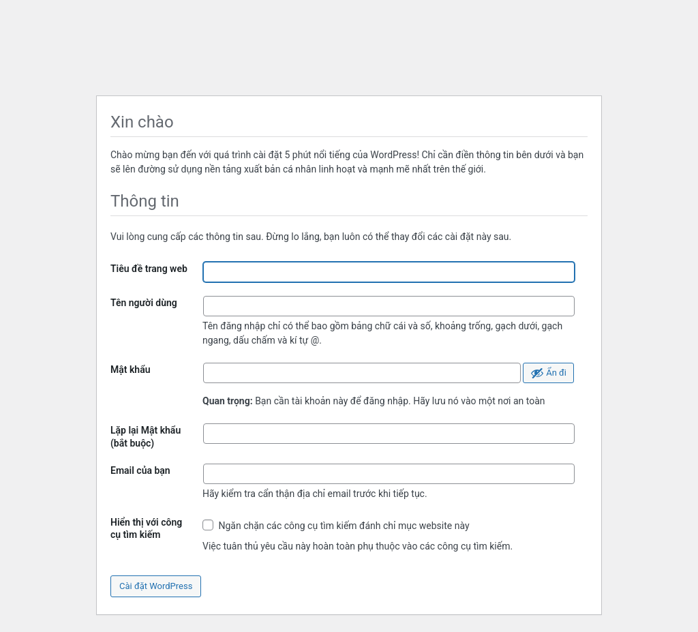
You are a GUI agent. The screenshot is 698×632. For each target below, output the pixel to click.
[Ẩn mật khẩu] (548, 373)
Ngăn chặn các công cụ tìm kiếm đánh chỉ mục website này (336, 525)
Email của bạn (140, 470)
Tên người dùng (143, 302)
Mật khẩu (130, 369)
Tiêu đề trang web (148, 268)
